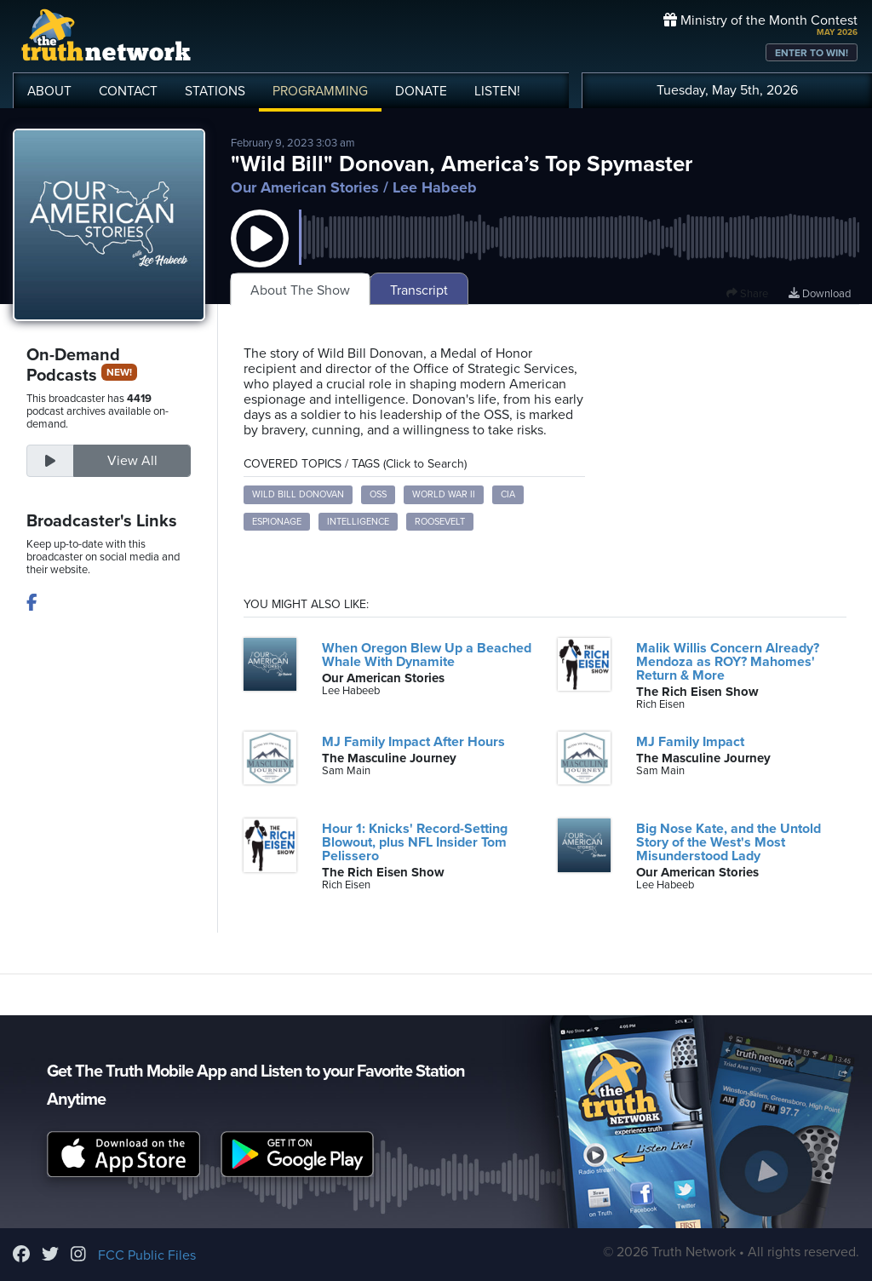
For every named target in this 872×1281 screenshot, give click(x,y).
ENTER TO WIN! (811, 53)
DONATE (421, 91)
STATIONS (215, 91)
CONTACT (128, 91)
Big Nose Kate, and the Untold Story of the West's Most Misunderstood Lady (728, 842)
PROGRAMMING (320, 91)
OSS (378, 494)
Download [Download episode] (820, 294)
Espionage (276, 521)
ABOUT (49, 91)
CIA (508, 494)
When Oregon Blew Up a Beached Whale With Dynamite (426, 655)
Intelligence (358, 521)
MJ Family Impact (690, 741)
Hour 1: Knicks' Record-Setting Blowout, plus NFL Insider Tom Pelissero (415, 842)
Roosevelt (440, 521)
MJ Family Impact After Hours (413, 741)
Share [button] (747, 294)
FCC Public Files (147, 1255)
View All (132, 460)
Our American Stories (305, 187)
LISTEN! (497, 91)
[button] (260, 255)
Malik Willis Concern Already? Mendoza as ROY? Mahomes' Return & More (727, 662)
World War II (443, 494)
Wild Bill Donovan (298, 494)
